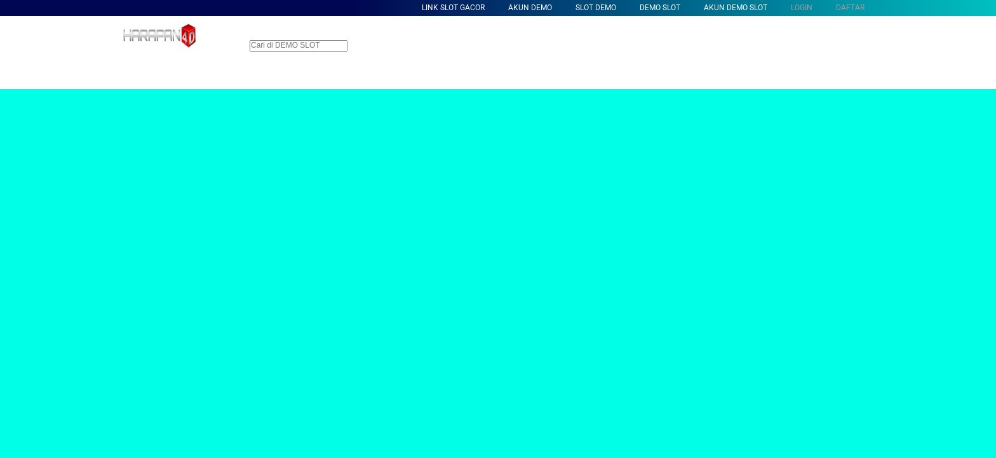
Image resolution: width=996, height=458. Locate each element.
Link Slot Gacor (453, 7)
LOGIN (801, 7)
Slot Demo (595, 7)
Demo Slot (660, 7)
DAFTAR (850, 7)
